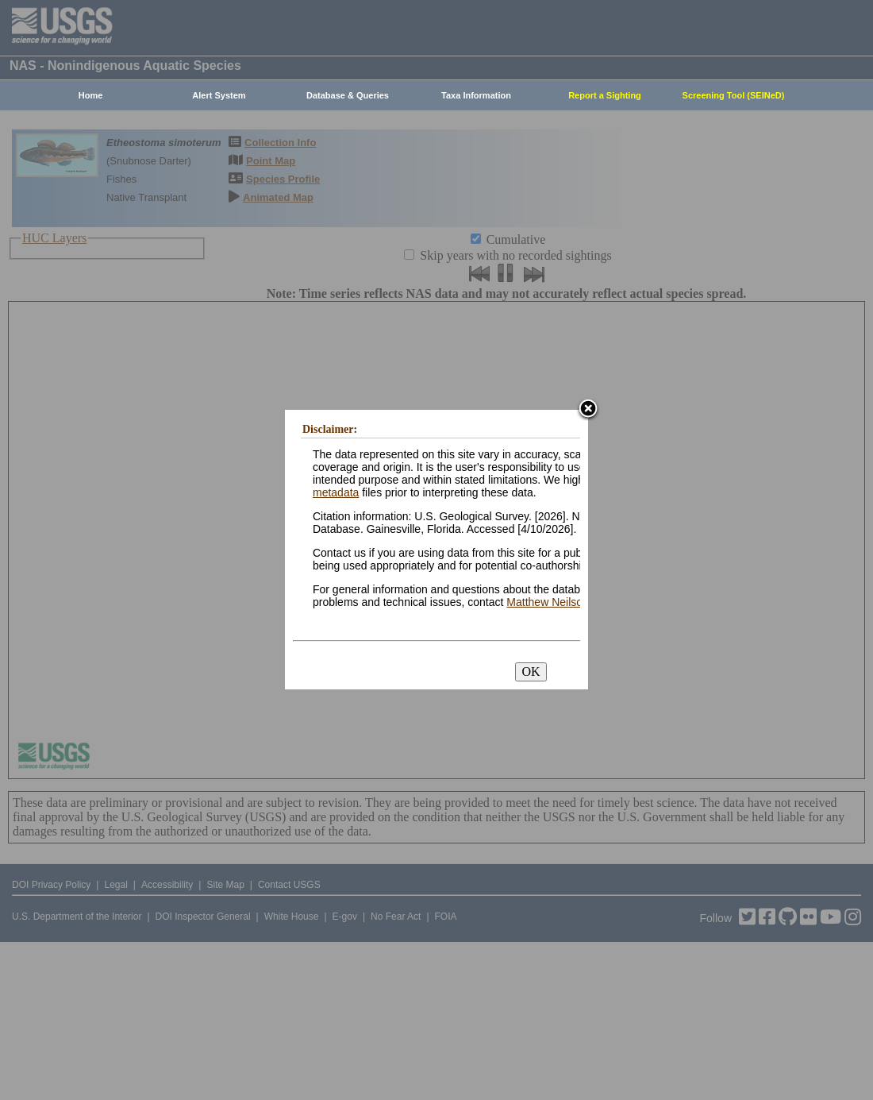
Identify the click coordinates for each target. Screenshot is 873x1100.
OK (530, 671)
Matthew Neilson (547, 602)
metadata (336, 492)
